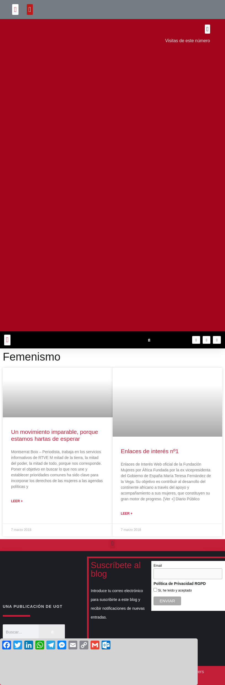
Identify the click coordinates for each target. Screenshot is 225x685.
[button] (15, 9)
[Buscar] (52, 632)
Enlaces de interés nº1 (150, 451)
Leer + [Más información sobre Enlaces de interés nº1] (127, 513)
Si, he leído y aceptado (174, 590)
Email (157, 566)
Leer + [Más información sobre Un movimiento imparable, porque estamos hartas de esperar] (17, 501)
